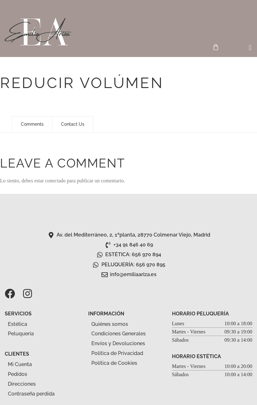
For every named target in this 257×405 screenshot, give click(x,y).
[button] (250, 48)
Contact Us (72, 124)
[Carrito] (215, 47)
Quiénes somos (109, 324)
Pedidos (17, 374)
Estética (21, 324)
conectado (55, 180)
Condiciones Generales (118, 334)
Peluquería (24, 334)
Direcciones (22, 384)
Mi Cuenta (20, 364)
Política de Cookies (114, 363)
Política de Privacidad (117, 353)
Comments (32, 124)
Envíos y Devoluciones (118, 343)
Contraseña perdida (31, 394)
